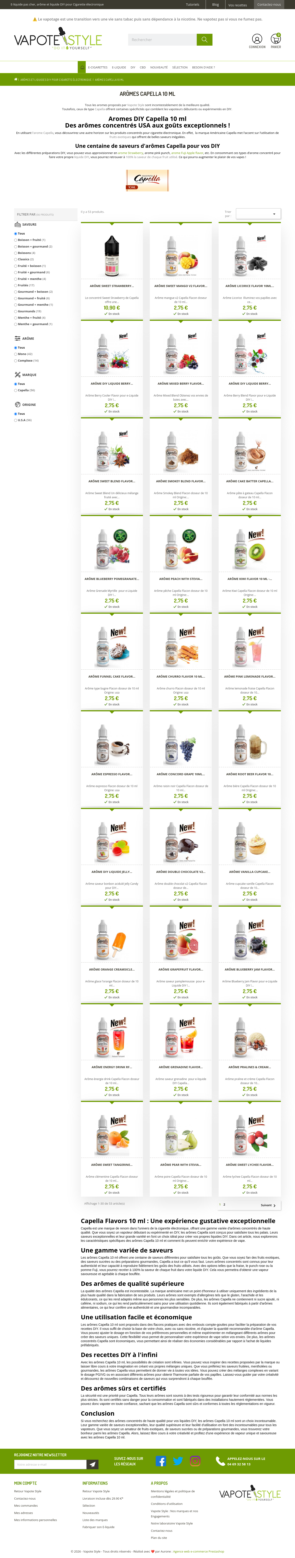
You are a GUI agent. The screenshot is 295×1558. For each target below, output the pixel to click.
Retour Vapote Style (27, 1491)
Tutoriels (192, 4)
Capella (26, 390)
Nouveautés (91, 1513)
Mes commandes (26, 1505)
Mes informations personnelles (35, 1520)
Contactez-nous (269, 4)
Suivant (270, 1205)
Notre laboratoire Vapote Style (172, 1523)
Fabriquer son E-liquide (98, 1527)
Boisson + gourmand (35, 246)
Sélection (89, 1505)
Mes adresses (23, 1513)
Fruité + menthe (32, 279)
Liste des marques (95, 1520)
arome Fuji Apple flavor (187, 153)
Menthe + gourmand (35, 324)
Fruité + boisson (32, 266)
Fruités (26, 285)
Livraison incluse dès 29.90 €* (103, 1498)
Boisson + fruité (31, 240)
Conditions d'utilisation (167, 1504)
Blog (215, 4)
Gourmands (29, 311)
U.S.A (24, 420)
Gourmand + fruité (34, 298)
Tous (21, 233)
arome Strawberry (130, 153)
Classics (26, 259)
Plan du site (159, 1538)
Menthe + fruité (31, 318)
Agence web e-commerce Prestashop (198, 1551)
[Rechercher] (170, 40)
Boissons (26, 253)
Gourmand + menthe (35, 305)
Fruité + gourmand (34, 272)
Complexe (28, 360)
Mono (25, 354)
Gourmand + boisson (35, 292)
